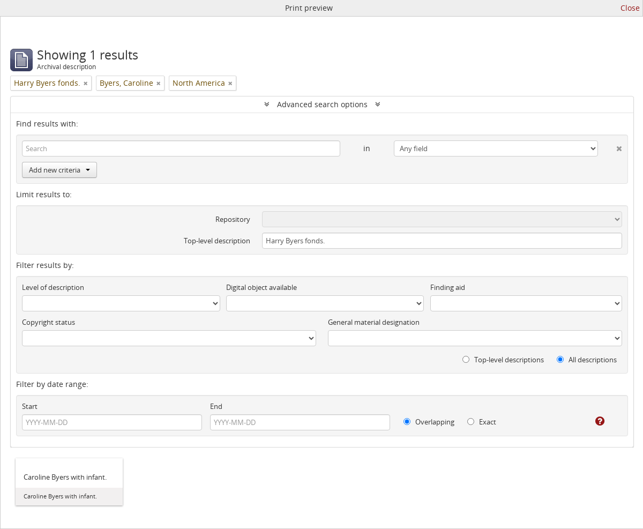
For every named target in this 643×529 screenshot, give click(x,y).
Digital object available (261, 287)
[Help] (592, 421)
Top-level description (217, 240)
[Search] (181, 148)
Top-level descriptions (503, 359)
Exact (481, 422)
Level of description (53, 287)
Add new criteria (59, 170)
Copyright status (48, 322)
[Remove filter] (86, 83)
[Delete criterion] (610, 146)
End (216, 406)
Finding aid (447, 287)
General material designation (374, 322)
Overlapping (428, 422)
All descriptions (587, 359)
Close (630, 8)
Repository (232, 219)
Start (30, 406)
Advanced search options (322, 104)
